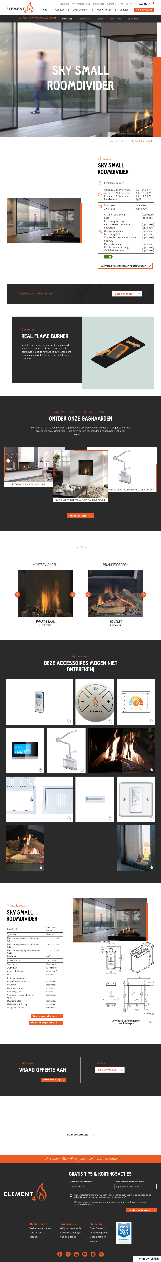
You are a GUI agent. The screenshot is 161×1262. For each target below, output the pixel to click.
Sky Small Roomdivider (142, 141)
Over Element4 (81, 9)
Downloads (98, 4)
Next (72, 594)
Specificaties (134, 18)
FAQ (121, 4)
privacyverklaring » (83, 1204)
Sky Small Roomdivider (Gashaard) (37, 18)
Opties (100, 18)
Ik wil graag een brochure (45, 1016)
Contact (124, 9)
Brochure (64, 4)
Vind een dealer (67, 1236)
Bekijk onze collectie (70, 1228)
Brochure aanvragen (70, 1232)
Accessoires (115, 18)
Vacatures (131, 4)
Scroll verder (79, 115)
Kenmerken (84, 18)
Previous (17, 594)
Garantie (111, 4)
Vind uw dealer (144, 9)
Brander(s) (67, 18)
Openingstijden (98, 1236)
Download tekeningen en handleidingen (123, 265)
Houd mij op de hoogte (139, 1210)
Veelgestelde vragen (40, 1228)
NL (145, 3)
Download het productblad (44, 1022)
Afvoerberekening (81, 4)
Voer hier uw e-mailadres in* (130, 1181)
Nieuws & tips (104, 9)
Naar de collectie (77, 1134)
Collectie (59, 9)
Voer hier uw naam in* (81, 1181)
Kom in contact (37, 1232)
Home (44, 9)
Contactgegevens (99, 1232)
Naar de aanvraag (51, 1079)
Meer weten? (78, 515)
